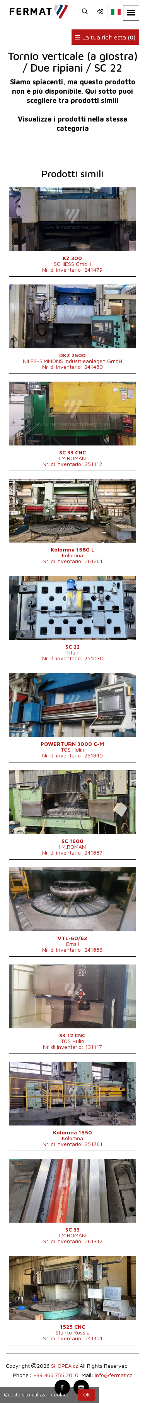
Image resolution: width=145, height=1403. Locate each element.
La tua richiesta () (105, 37)
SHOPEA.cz (64, 1365)
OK (86, 1395)
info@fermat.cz (113, 1375)
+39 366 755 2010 (55, 1375)
